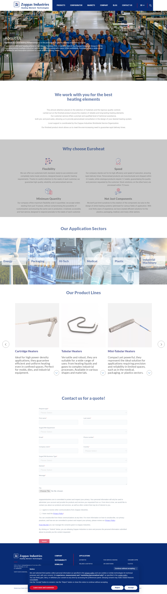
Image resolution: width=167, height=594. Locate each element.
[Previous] (5, 342)
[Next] (161, 342)
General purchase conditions (22, 588)
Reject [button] (117, 588)
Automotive (82, 560)
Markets (91, 5)
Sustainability (61, 560)
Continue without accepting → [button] (126, 568)
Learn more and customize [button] (43, 588)
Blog (115, 5)
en (141, 5)
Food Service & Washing (110, 560)
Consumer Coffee (133, 560)
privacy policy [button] (90, 573)
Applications (84, 556)
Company (104, 5)
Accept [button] (131, 588)
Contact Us (127, 5)
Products (61, 5)
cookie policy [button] (122, 575)
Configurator (76, 5)
